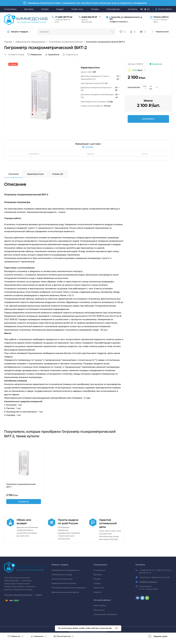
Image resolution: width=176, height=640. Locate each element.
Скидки (97, 583)
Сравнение (52, 54)
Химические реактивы (61, 579)
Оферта (38, 595)
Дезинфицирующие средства (65, 592)
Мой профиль (100, 605)
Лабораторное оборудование (30, 42)
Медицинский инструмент (63, 583)
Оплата (97, 579)
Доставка (98, 574)
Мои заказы (99, 610)
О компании (99, 570)
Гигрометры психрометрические (66, 42)
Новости (97, 592)
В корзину (23, 501)
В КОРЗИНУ (148, 119)
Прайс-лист (99, 588)
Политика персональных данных (18, 595)
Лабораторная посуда (61, 574)
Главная (8, 42)
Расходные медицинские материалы (68, 588)
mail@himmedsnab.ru (148, 582)
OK (116, 628)
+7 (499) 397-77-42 (63, 17)
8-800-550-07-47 (89, 17)
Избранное (35, 54)
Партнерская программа (105, 614)
